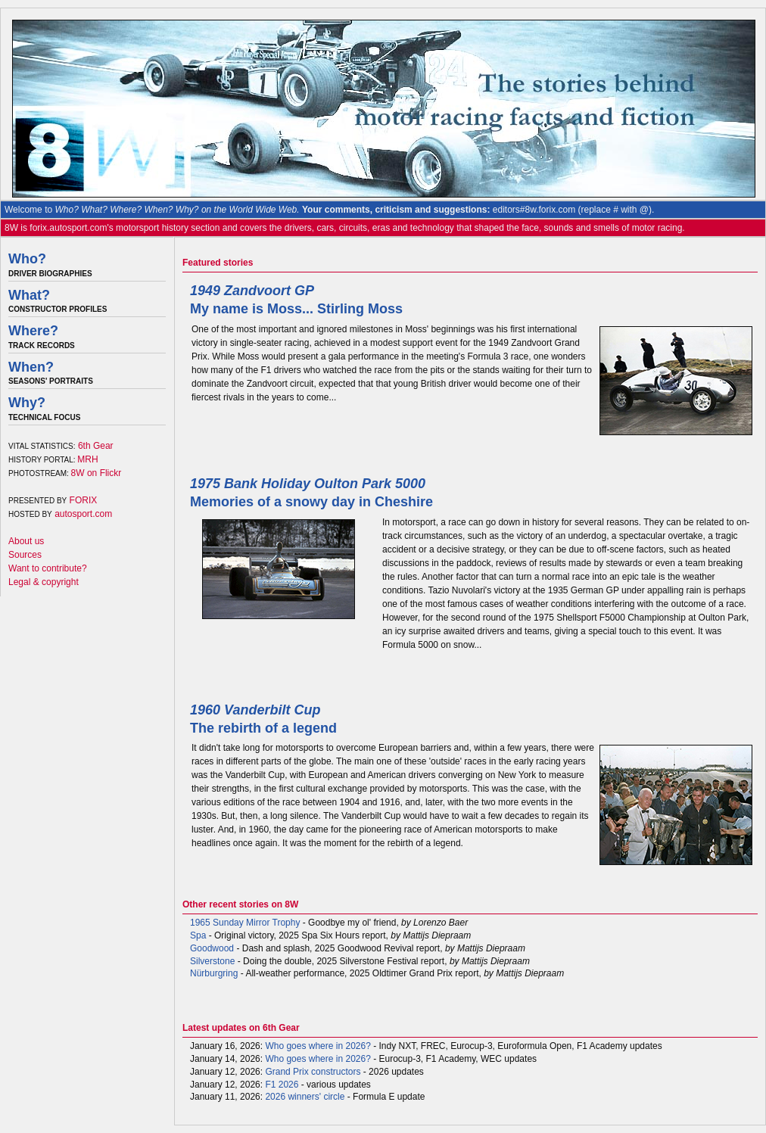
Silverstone (212, 961)
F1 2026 (281, 1084)
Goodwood (212, 948)
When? (31, 367)
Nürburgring (214, 973)
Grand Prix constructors (312, 1071)
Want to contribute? (47, 568)
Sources (25, 554)
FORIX (84, 500)
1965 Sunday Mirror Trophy (245, 922)
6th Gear (96, 445)
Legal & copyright (43, 582)
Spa (198, 935)
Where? (33, 330)
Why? (26, 402)
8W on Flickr (96, 473)
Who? (27, 258)
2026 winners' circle (304, 1096)
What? (29, 295)
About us (26, 541)
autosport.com (83, 514)
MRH (87, 459)
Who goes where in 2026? (317, 1046)
